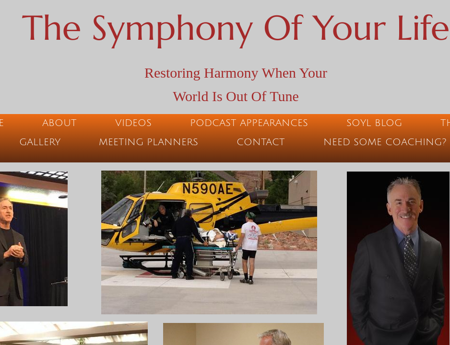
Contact (261, 142)
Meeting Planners (148, 142)
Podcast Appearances (249, 123)
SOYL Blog (374, 123)
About (59, 123)
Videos (133, 123)
